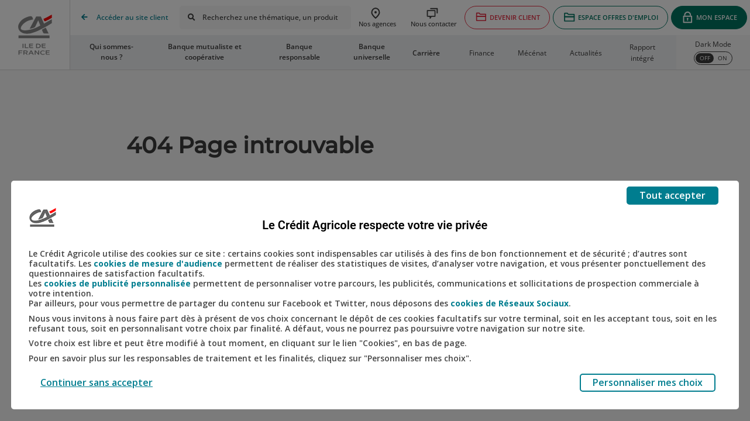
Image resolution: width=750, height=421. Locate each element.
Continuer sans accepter (96, 382)
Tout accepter (672, 195)
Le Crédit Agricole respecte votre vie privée (374, 225)
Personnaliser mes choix (648, 382)
